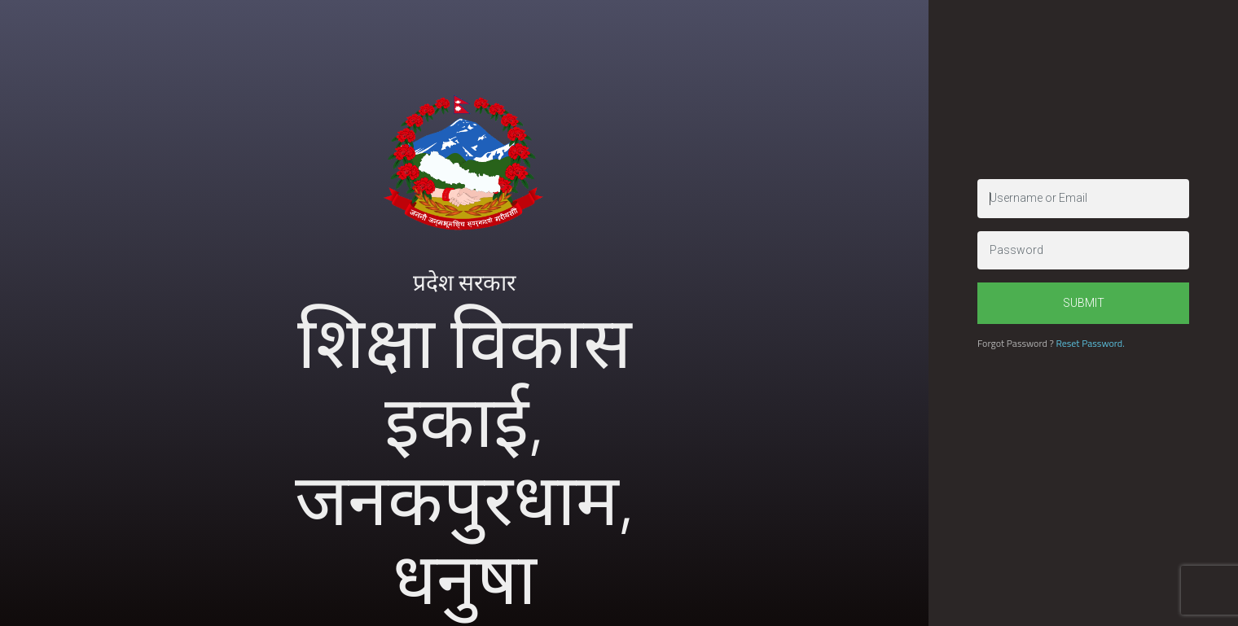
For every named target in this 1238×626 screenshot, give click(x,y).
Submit (1083, 302)
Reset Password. (1090, 343)
